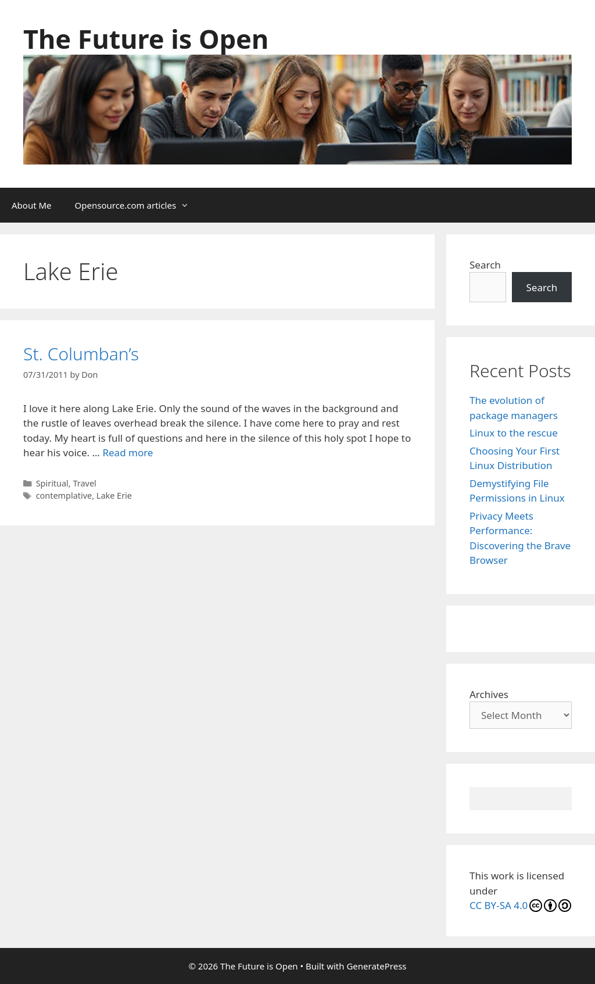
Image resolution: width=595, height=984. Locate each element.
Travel (84, 483)
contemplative (64, 495)
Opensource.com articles (138, 205)
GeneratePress (376, 966)
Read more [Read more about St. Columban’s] (127, 452)
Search (485, 264)
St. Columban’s (81, 354)
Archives (488, 694)
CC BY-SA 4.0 (520, 905)
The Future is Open (145, 38)
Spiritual (52, 483)
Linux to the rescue (513, 432)
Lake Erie (114, 495)
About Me (32, 205)
